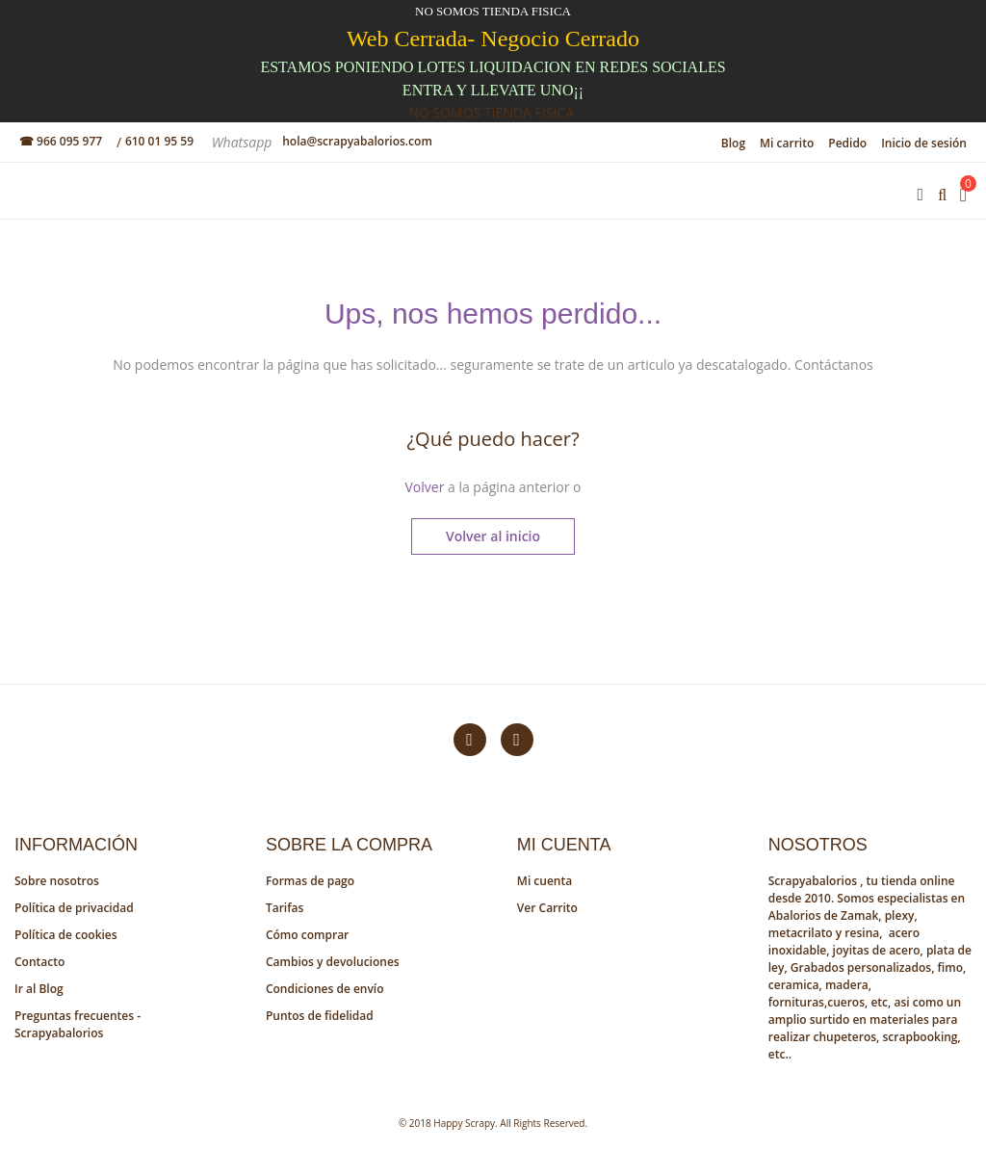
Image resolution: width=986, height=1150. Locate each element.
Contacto (39, 962)
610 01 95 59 (159, 141)
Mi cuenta (544, 881)
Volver (424, 487)
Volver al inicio (493, 536)
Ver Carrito (547, 908)
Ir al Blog (39, 988)
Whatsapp (243, 142)
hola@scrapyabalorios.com (357, 141)
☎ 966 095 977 (60, 141)
